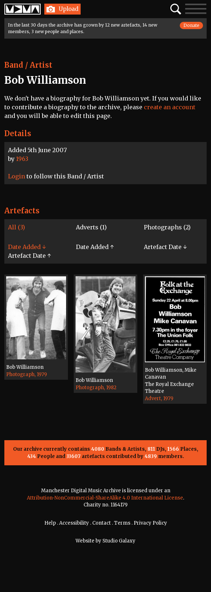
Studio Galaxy (118, 541)
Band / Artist (28, 65)
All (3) (16, 227)
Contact (101, 523)
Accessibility (74, 523)
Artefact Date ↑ (29, 255)
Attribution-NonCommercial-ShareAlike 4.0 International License (105, 498)
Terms (122, 523)
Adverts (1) (91, 227)
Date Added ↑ (95, 246)
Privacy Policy (150, 523)
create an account (169, 107)
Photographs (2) (167, 227)
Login (16, 176)
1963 (22, 158)
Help (50, 523)
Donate (191, 25)
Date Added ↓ (27, 246)
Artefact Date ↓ (165, 246)
